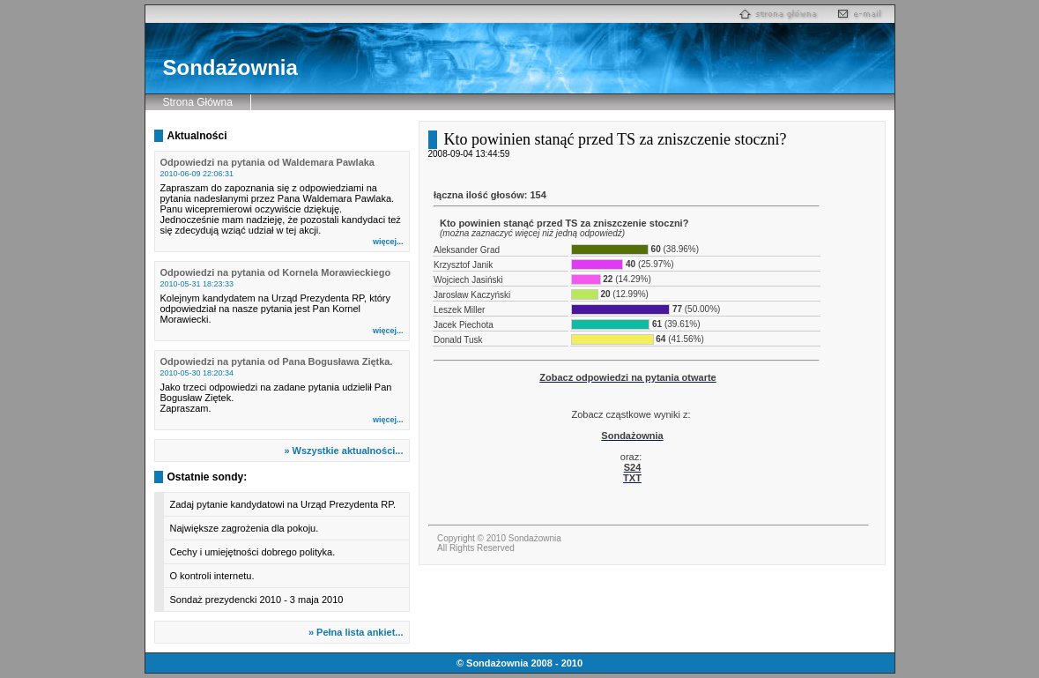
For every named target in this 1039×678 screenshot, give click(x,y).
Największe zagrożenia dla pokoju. (244, 528)
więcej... (388, 241)
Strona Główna (198, 102)
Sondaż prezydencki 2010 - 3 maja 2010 (257, 599)
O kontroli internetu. (212, 575)
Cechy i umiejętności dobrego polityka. (253, 552)
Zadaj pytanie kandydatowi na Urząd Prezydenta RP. (283, 504)
